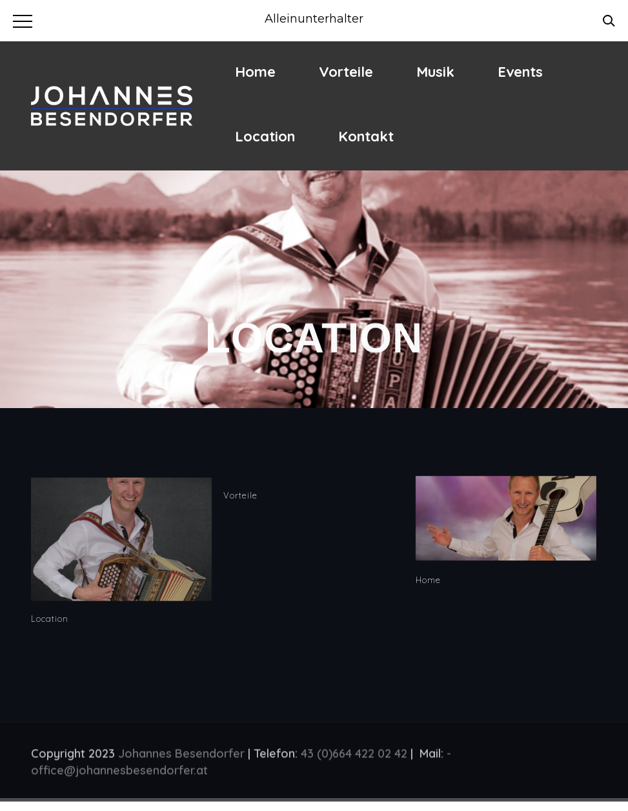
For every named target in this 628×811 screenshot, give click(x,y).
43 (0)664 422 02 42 (354, 755)
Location (265, 136)
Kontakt (366, 136)
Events (520, 71)
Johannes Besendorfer (181, 755)
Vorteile (346, 71)
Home (255, 71)
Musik (435, 71)
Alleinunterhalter (314, 19)
